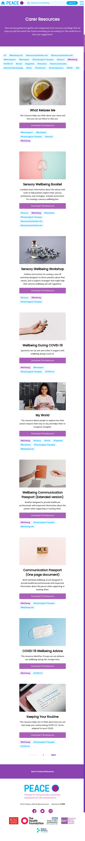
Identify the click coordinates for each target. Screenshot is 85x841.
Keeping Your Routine (42, 717)
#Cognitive (29, 64)
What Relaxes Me (42, 110)
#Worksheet (24, 59)
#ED (77, 68)
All (5, 55)
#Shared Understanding (13, 68)
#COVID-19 (8, 64)
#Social (19, 64)
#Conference (40, 68)
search (72, 3)
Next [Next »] (53, 754)
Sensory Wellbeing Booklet (42, 184)
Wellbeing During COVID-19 (43, 345)
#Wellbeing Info (16, 55)
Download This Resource (42, 125)
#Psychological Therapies (43, 59)
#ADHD (69, 68)
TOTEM (62, 804)
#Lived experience (56, 68)
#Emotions (42, 64)
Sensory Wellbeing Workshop (42, 269)
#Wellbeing (72, 59)
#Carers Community (58, 64)
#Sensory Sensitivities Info (37, 55)
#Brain (29, 68)
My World (42, 415)
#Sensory (60, 59)
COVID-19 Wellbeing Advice (42, 651)
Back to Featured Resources (42, 771)
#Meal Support (10, 59)
